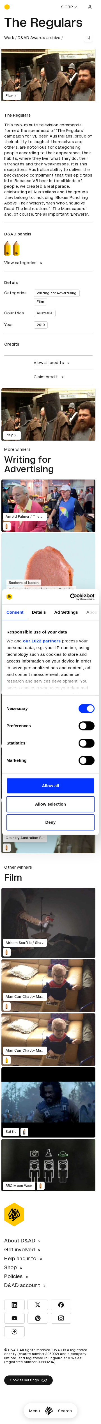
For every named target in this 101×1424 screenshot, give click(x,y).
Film (40, 302)
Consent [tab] (15, 612)
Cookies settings (28, 1380)
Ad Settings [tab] (66, 612)
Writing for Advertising (57, 293)
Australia (44, 313)
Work (9, 37)
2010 (41, 325)
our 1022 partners (42, 640)
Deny (50, 822)
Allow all (50, 785)
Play (12, 95)
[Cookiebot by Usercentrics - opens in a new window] (71, 597)
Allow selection (50, 804)
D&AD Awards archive (39, 37)
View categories (24, 263)
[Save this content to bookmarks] (88, 37)
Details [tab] (39, 612)
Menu (34, 1411)
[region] (48, 414)
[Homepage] (49, 1410)
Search (65, 1411)
